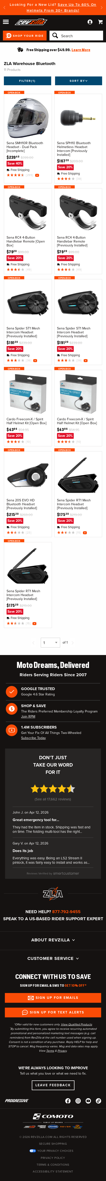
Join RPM (28, 716)
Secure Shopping (53, 1133)
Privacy (61, 1040)
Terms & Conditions (53, 1154)
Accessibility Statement (53, 1160)
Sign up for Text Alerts (57, 1001)
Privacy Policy (53, 1147)
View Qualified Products (76, 1013)
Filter (27, 81)
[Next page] (72, 642)
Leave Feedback (53, 1074)
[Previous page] (33, 642)
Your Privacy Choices (55, 1139)
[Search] (76, 35)
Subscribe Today (33, 737)
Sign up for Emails (57, 986)
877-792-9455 (66, 901)
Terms (50, 1040)
